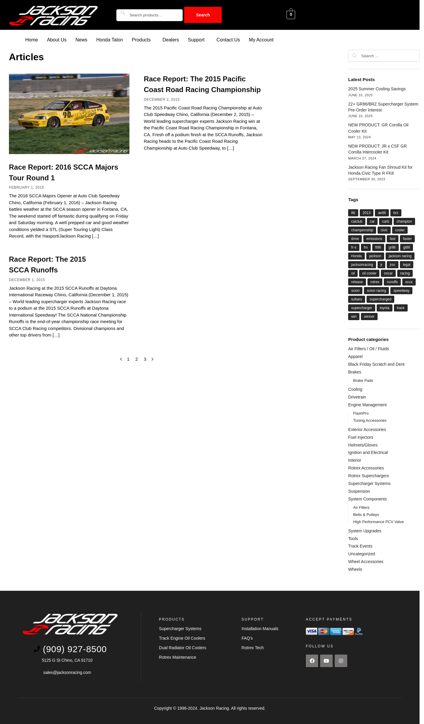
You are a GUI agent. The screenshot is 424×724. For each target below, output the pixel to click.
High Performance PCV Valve (378, 521)
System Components (367, 498)
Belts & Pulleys (366, 514)
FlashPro (361, 413)
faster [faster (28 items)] (407, 238)
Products (141, 39)
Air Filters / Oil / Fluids (368, 348)
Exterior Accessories (367, 429)
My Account (261, 39)
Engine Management (367, 404)
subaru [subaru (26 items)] (356, 299)
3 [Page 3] (145, 358)
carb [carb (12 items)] (385, 221)
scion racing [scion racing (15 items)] (376, 290)
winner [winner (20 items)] (369, 316)
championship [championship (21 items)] (362, 230)
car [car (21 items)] (372, 221)
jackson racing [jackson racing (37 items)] (400, 256)
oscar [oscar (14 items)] (388, 273)
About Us (57, 39)
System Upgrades (364, 530)
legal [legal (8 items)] (406, 264)
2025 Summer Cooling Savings (377, 88)
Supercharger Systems (369, 483)
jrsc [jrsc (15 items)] (392, 264)
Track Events (360, 545)
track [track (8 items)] (401, 308)
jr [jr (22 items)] (382, 264)
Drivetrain (357, 396)
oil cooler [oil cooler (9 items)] (369, 273)
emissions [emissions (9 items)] (374, 238)
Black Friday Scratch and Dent (376, 364)
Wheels (355, 569)
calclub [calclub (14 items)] (356, 221)
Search (203, 15)
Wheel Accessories (365, 561)
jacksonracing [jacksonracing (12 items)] (362, 264)
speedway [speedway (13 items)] (401, 290)
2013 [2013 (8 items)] (367, 212)
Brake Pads (363, 380)
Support (196, 39)
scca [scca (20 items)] (409, 282)
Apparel (355, 356)
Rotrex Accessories (366, 467)
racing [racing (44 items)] (405, 273)
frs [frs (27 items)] (366, 247)
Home (31, 39)
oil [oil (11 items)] (353, 273)
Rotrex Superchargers (368, 475)
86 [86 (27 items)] (353, 212)
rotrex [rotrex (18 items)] (375, 282)
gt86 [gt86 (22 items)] (406, 247)
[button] (142, 39)
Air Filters (361, 507)
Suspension (359, 491)
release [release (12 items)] (357, 282)
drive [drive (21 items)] (355, 238)
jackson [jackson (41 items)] (375, 256)
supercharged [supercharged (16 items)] (380, 299)
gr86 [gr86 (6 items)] (392, 247)
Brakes (354, 371)
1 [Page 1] (128, 358)
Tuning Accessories (370, 420)
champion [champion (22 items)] (404, 221)
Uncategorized (361, 553)
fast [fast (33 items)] (392, 238)
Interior (354, 460)
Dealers (170, 39)
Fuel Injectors (360, 437)
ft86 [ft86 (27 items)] (378, 247)
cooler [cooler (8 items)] (400, 230)
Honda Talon (109, 39)
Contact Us (228, 39)
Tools (353, 538)
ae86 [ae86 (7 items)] (382, 212)
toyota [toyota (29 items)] (384, 308)
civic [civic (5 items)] (384, 230)
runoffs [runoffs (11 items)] (392, 282)
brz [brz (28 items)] (395, 212)
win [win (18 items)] (353, 316)
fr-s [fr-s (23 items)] (353, 247)
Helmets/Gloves (363, 444)
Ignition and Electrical (368, 452)
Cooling (355, 389)
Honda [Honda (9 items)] (356, 256)
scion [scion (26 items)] (355, 290)
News (81, 39)
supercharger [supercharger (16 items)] (361, 308)
